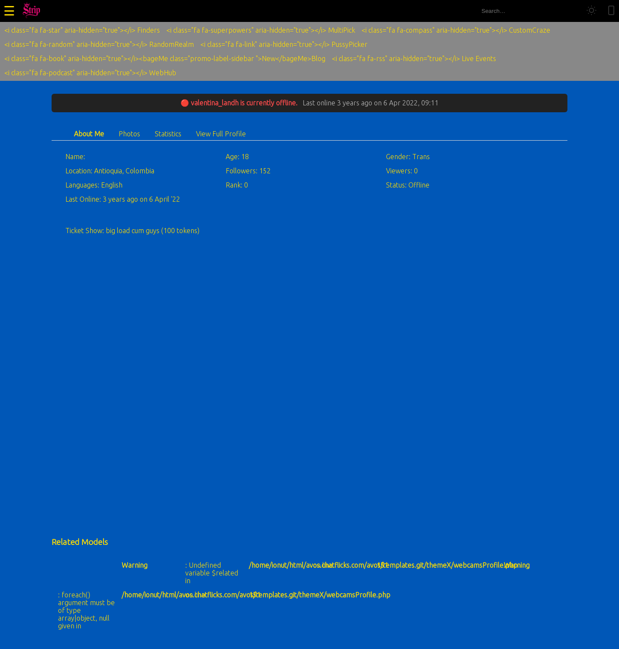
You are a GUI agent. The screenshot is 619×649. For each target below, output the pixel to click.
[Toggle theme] (591, 11)
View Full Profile (221, 134)
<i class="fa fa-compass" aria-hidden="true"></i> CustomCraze (456, 30)
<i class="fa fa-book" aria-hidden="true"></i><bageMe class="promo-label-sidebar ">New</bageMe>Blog (164, 58)
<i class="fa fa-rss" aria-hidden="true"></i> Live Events (414, 58)
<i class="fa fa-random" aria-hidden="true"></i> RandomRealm (99, 44)
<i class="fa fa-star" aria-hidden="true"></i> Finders (82, 30)
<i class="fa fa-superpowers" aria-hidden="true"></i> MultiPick (260, 30)
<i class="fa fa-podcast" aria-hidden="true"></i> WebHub (90, 73)
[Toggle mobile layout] (611, 11)
